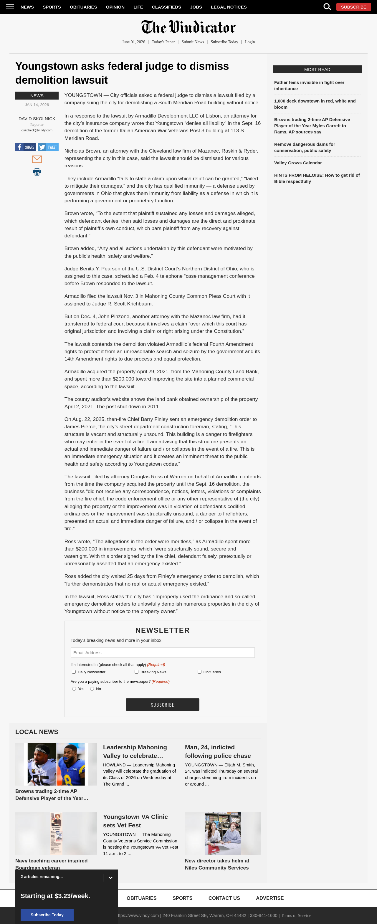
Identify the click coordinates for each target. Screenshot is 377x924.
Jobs (196, 6)
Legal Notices (229, 6)
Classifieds (166, 6)
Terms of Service (296, 915)
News (27, 6)
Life (138, 6)
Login (250, 42)
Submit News (193, 42)
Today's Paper (163, 42)
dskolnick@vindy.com (37, 130)
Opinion (115, 6)
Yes (80, 689)
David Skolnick (37, 118)
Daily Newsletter (91, 672)
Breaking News (153, 672)
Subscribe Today (224, 42)
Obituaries (83, 6)
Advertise (270, 898)
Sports (52, 6)
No (98, 689)
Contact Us (224, 898)
